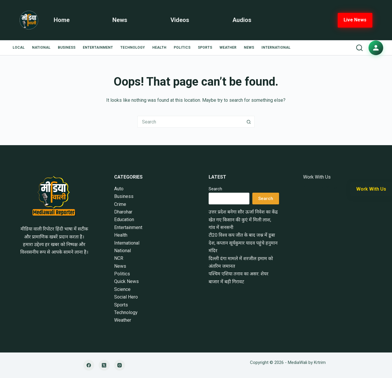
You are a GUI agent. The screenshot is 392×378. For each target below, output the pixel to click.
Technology (132, 47)
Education (124, 219)
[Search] (359, 48)
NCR (118, 258)
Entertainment (98, 47)
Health (159, 47)
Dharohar (123, 212)
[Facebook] (88, 365)
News (119, 19)
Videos (179, 19)
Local (19, 47)
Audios (241, 19)
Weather (227, 47)
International (275, 47)
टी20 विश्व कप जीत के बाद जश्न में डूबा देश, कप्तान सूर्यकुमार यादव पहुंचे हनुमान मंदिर (243, 242)
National (41, 47)
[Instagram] (119, 365)
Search (215, 188)
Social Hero (126, 297)
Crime (120, 204)
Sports (205, 47)
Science (122, 289)
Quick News (126, 281)
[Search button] (249, 122)
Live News (355, 20)
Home (62, 19)
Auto (119, 188)
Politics (182, 47)
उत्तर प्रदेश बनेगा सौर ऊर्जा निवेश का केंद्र (243, 212)
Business (66, 47)
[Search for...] (190, 122)
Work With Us (317, 177)
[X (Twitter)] (104, 365)
